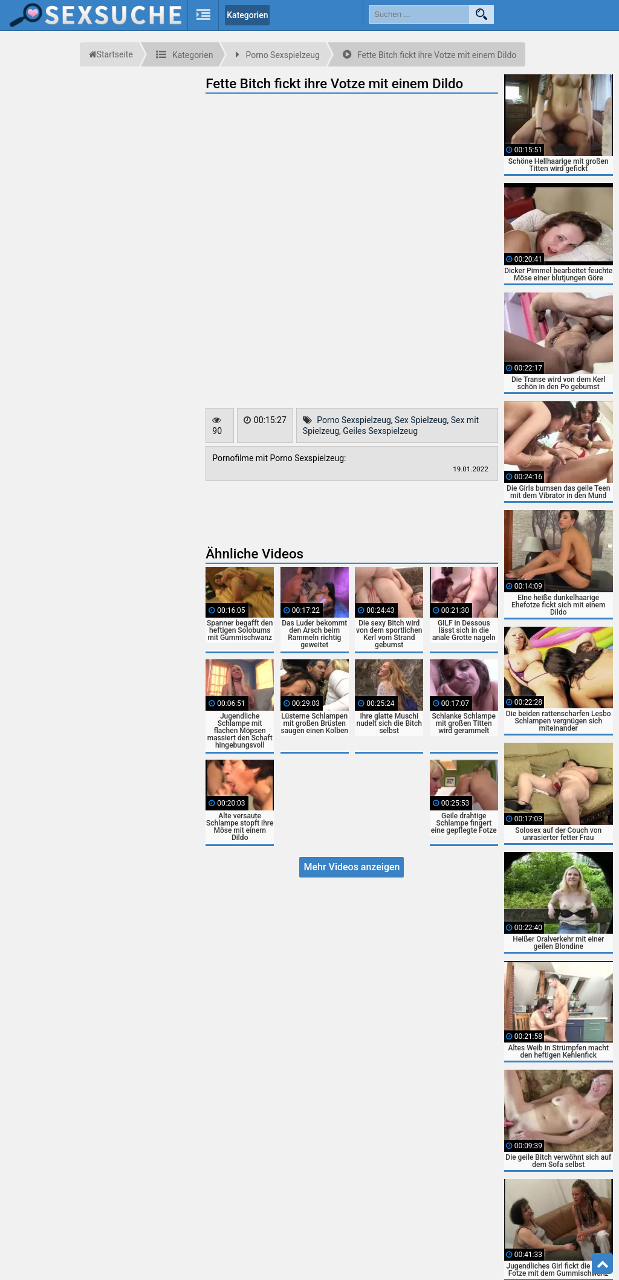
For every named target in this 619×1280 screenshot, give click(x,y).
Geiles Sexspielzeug (380, 431)
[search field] (419, 14)
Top (602, 1263)
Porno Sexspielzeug (354, 420)
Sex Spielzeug (421, 420)
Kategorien (247, 15)
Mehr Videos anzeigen (351, 867)
